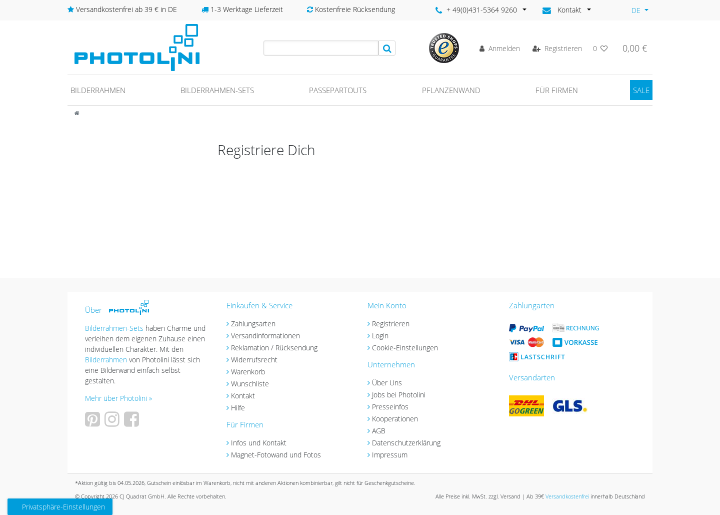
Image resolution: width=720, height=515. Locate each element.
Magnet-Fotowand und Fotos (276, 454)
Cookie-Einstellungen (405, 347)
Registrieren (391, 323)
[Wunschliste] (601, 48)
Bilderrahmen (98, 90)
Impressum (390, 454)
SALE (641, 90)
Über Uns (387, 382)
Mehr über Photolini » (118, 398)
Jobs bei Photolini (399, 394)
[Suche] (387, 48)
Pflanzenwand (451, 90)
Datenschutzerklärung (406, 442)
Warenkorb (248, 371)
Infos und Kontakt (258, 442)
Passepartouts (337, 90)
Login (380, 335)
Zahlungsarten (253, 323)
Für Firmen (557, 90)
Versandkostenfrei (567, 496)
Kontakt (243, 395)
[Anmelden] (500, 48)
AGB (379, 430)
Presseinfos (390, 406)
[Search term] (321, 48)
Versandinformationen (265, 335)
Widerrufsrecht (254, 359)
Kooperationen (395, 418)
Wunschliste (250, 383)
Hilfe (238, 407)
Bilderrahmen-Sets (217, 90)
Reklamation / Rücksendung (274, 347)
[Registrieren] (557, 48)
